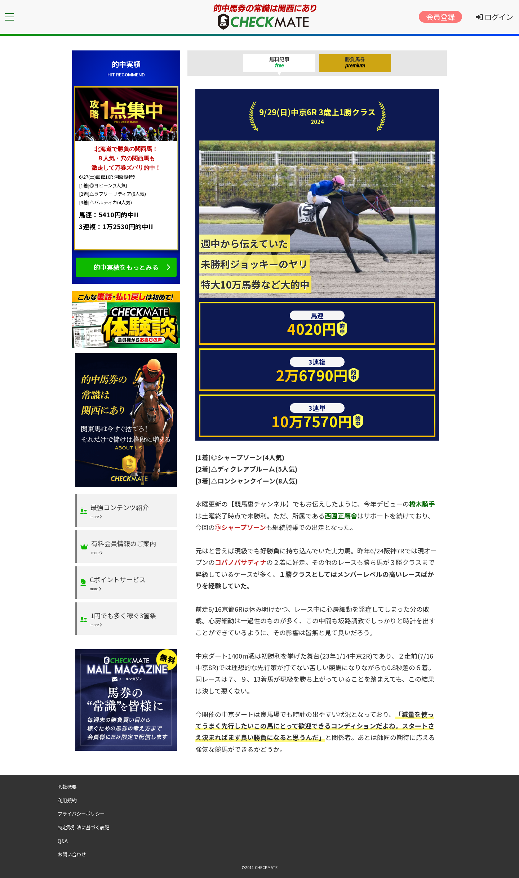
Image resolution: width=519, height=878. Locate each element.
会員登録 (440, 17)
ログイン (494, 17)
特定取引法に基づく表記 (83, 827)
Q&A (63, 840)
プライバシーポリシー (81, 813)
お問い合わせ (72, 854)
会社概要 (67, 786)
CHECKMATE (266, 867)
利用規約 (67, 800)
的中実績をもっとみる (126, 267)
